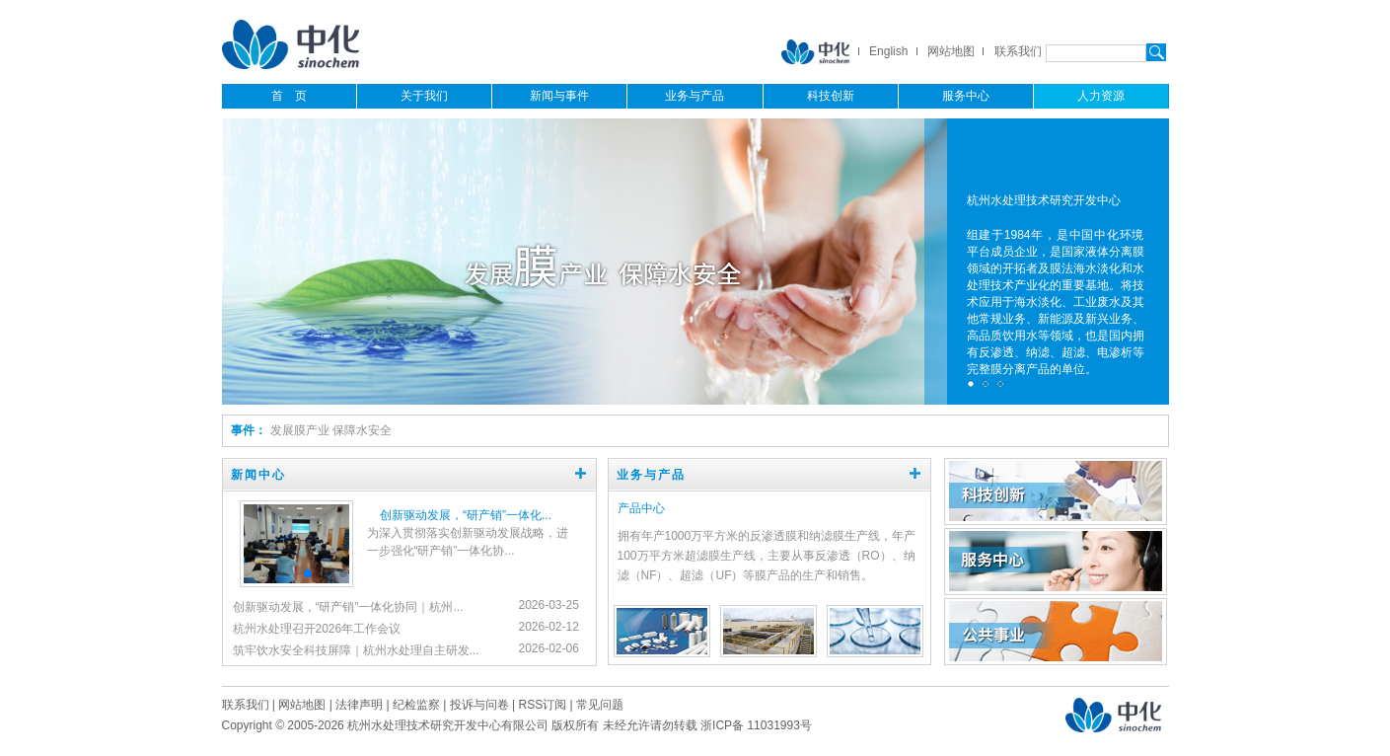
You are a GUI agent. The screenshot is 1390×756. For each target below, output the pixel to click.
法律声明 (359, 705)
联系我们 (1018, 51)
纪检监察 (416, 705)
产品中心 (641, 508)
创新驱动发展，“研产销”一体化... (465, 515)
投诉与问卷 (479, 705)
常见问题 (599, 705)
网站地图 (951, 51)
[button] (308, 573)
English (888, 51)
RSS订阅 (542, 705)
